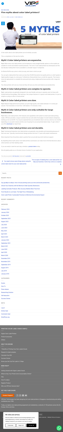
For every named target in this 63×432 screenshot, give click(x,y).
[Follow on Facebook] (17, 395)
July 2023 (4, 224)
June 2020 (4, 249)
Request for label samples (8, 352)
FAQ (2, 377)
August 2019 (4, 267)
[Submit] (60, 173)
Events (3, 283)
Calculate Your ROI (6, 355)
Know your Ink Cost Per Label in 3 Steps (12, 361)
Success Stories (5, 298)
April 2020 (4, 252)
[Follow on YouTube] (26, 395)
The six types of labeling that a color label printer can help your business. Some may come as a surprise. (47, 162)
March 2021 (4, 246)
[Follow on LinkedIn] (23, 395)
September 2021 (6, 243)
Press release (5, 289)
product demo (33, 146)
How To (3, 286)
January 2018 (5, 274)
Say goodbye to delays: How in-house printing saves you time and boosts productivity (25, 182)
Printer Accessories (6, 336)
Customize (10, 425)
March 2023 (4, 237)
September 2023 (6, 218)
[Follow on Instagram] (20, 395)
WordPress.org (5, 317)
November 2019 (5, 261)
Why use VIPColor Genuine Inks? (10, 386)
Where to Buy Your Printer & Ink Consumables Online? (16, 374)
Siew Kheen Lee (19, 17)
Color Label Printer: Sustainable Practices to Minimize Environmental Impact (22, 195)
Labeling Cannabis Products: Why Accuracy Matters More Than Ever (20, 189)
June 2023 (4, 228)
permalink (28, 156)
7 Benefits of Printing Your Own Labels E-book (14, 349)
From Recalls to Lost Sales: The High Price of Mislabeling (17, 192)
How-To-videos (5, 380)
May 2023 (4, 231)
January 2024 (5, 212)
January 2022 (5, 240)
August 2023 (4, 221)
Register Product (6, 383)
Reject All (21, 425)
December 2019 (5, 258)
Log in (3, 308)
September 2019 (6, 264)
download (9, 124)
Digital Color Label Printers (8, 333)
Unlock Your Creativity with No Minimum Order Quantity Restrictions (20, 185)
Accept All (31, 425)
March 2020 (4, 255)
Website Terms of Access (54, 417)
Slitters (3, 340)
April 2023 (4, 234)
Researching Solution (7, 292)
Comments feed (5, 314)
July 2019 (4, 271)
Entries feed (4, 311)
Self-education (5, 295)
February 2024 (5, 209)
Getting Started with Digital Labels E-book (13, 370)
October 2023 (5, 215)
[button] (2, 3)
